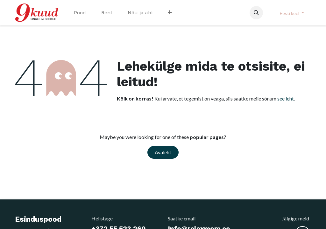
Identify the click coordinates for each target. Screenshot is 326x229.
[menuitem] (80, 12)
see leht (285, 98)
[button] (256, 12)
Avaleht (163, 152)
